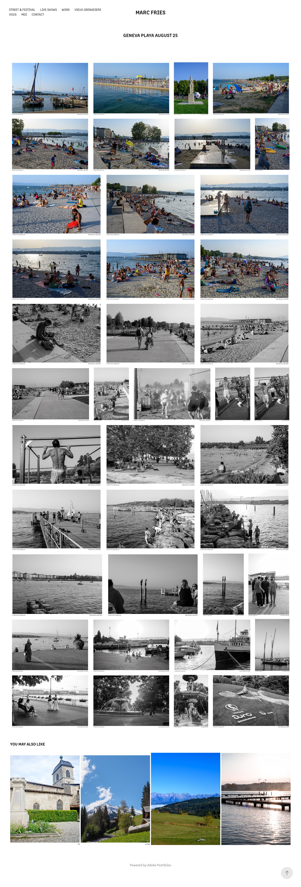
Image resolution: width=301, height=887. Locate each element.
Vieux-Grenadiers (87, 9)
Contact (38, 14)
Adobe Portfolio (159, 865)
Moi (24, 14)
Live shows (48, 9)
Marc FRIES (150, 12)
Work (66, 9)
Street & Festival (22, 9)
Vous (12, 14)
